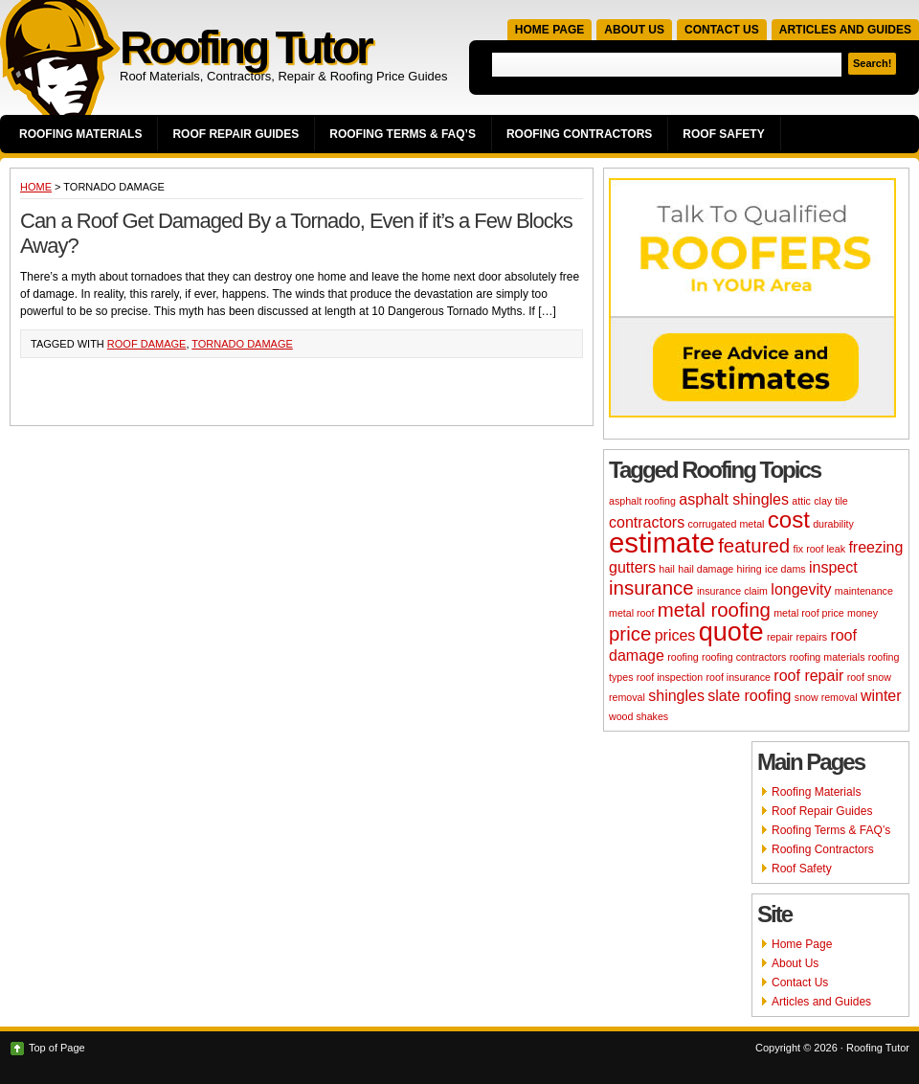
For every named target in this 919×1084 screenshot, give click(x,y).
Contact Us (721, 29)
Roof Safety (723, 134)
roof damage (147, 344)
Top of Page (57, 1047)
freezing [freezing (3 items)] (875, 547)
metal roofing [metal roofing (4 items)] (714, 609)
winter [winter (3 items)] (881, 696)
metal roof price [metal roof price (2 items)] (808, 613)
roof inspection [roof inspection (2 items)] (670, 677)
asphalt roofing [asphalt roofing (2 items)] (642, 501)
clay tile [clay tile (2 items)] (831, 501)
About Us (634, 29)
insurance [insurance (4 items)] (651, 587)
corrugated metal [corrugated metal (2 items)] (725, 524)
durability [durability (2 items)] (833, 524)
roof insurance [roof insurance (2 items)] (738, 677)
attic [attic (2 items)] (801, 501)
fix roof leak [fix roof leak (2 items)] (820, 548)
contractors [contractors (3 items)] (646, 522)
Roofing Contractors (579, 134)
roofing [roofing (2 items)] (683, 657)
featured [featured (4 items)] (754, 545)
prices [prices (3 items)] (675, 635)
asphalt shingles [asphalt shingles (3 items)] (734, 499)
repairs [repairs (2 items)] (811, 637)
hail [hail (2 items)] (667, 569)
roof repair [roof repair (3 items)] (808, 675)
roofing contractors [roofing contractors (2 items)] (744, 657)
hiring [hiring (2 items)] (749, 569)
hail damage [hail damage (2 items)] (705, 569)
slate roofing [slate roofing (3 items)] (749, 696)
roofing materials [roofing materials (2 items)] (827, 657)
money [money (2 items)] (862, 613)
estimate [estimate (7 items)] (662, 542)
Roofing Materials (80, 134)
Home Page (549, 29)
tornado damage (242, 344)
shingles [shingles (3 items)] (676, 696)
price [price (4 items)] (630, 633)
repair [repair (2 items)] (780, 637)
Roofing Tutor (245, 47)
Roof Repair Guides (235, 134)
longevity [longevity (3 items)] (801, 589)
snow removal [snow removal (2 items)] (826, 697)
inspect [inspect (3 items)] (833, 567)
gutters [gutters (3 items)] (632, 567)
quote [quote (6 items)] (731, 631)
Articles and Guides (845, 29)
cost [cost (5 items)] (789, 519)
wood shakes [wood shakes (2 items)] (638, 716)
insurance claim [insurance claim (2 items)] (732, 591)
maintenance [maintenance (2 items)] (864, 591)
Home (36, 186)
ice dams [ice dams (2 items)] (785, 569)
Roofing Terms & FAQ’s (402, 134)
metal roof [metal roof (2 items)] (631, 613)
